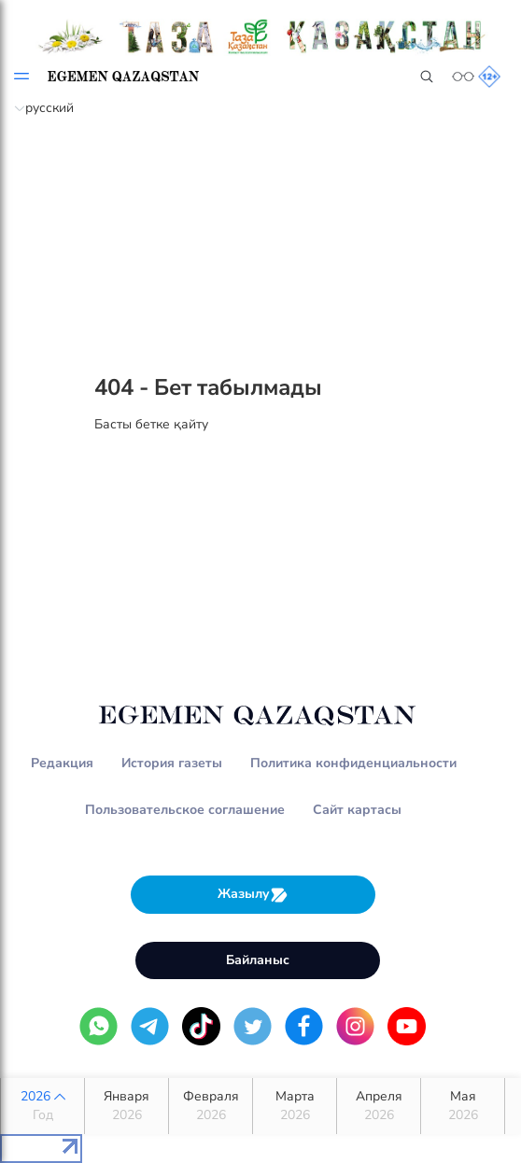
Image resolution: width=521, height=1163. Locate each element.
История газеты (171, 763)
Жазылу (253, 894)
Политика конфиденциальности (353, 763)
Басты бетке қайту (151, 424)
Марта (294, 1106)
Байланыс (257, 960)
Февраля (210, 1106)
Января (126, 1106)
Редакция (62, 763)
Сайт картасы (357, 810)
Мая (462, 1106)
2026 (42, 1106)
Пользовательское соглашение (185, 810)
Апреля (378, 1106)
